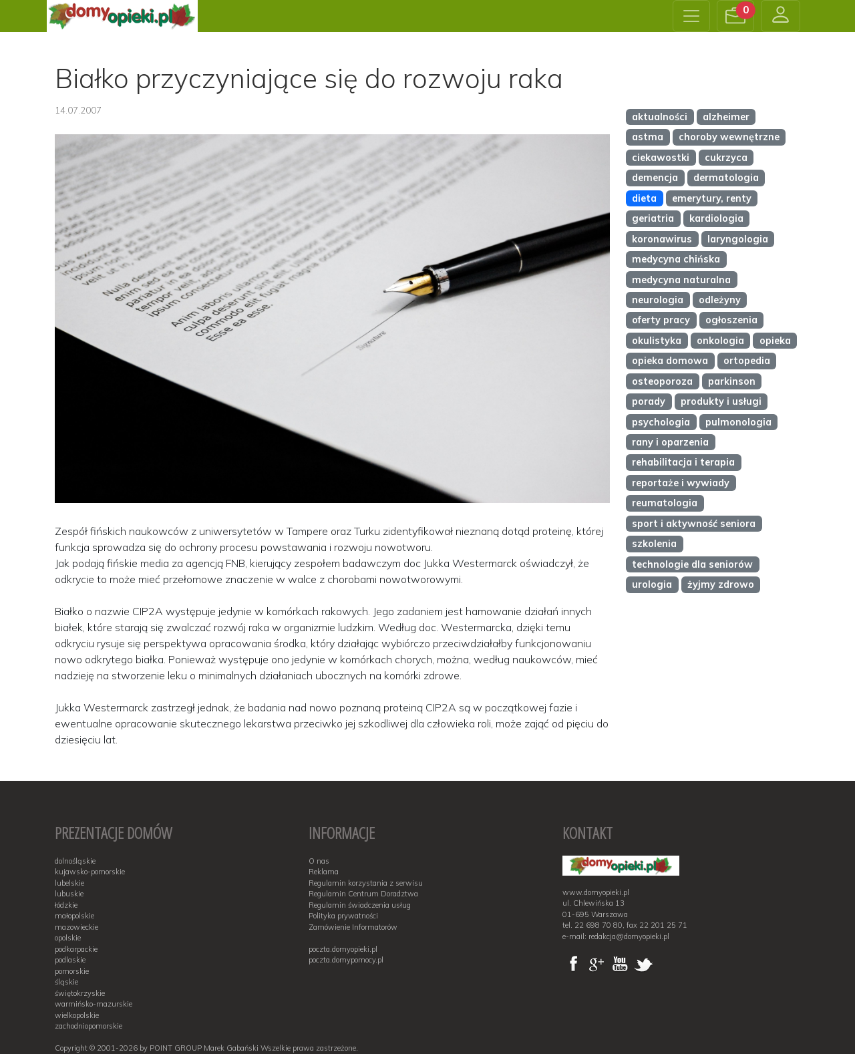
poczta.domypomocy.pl (346, 959)
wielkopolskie (77, 1015)
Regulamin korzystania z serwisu (366, 883)
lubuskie (69, 893)
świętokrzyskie (80, 993)
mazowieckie (76, 927)
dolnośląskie (75, 861)
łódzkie (66, 905)
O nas (319, 861)
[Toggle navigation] (691, 16)
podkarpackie (76, 949)
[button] (735, 16)
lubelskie (69, 883)
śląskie (66, 982)
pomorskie (72, 971)
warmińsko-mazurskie (93, 1004)
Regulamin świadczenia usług (360, 905)
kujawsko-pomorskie (90, 871)
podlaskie (70, 959)
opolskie (68, 937)
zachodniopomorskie (88, 1026)
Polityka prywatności (343, 915)
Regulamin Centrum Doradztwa (363, 893)
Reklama (324, 871)
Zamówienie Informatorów (353, 927)
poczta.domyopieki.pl (343, 949)
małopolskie (74, 915)
